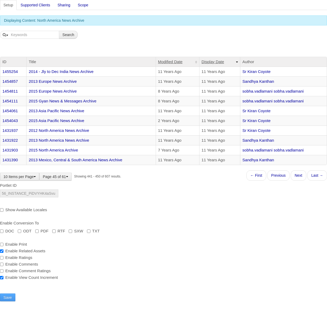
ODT (25, 231)
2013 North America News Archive (59, 140)
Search (68, 35)
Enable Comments (19, 264)
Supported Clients (35, 5)
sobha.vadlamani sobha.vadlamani (273, 91)
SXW (76, 231)
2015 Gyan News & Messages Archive (62, 101)
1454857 (10, 81)
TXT (93, 231)
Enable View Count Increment (29, 277)
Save (7, 297)
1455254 (10, 71)
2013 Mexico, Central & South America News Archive (75, 160)
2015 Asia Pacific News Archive (56, 120)
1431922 (10, 140)
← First (256, 175)
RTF (58, 231)
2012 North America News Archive (59, 130)
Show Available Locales (23, 209)
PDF (42, 231)
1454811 (10, 91)
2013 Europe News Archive (53, 81)
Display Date (213, 61)
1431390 (10, 160)
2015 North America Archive (53, 150)
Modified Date (170, 61)
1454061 (10, 111)
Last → (317, 175)
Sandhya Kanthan (258, 81)
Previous (278, 175)
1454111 (10, 101)
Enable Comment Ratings (25, 270)
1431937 (10, 130)
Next (298, 175)
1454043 (10, 120)
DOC (7, 231)
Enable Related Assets (22, 251)
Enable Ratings (16, 257)
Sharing (64, 5)
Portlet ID (8, 185)
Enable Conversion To (19, 223)
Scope (83, 5)
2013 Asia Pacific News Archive (56, 111)
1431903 (10, 150)
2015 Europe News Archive (53, 91)
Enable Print (13, 244)
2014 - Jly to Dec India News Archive (61, 71)
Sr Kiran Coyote (256, 71)
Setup (8, 5)
